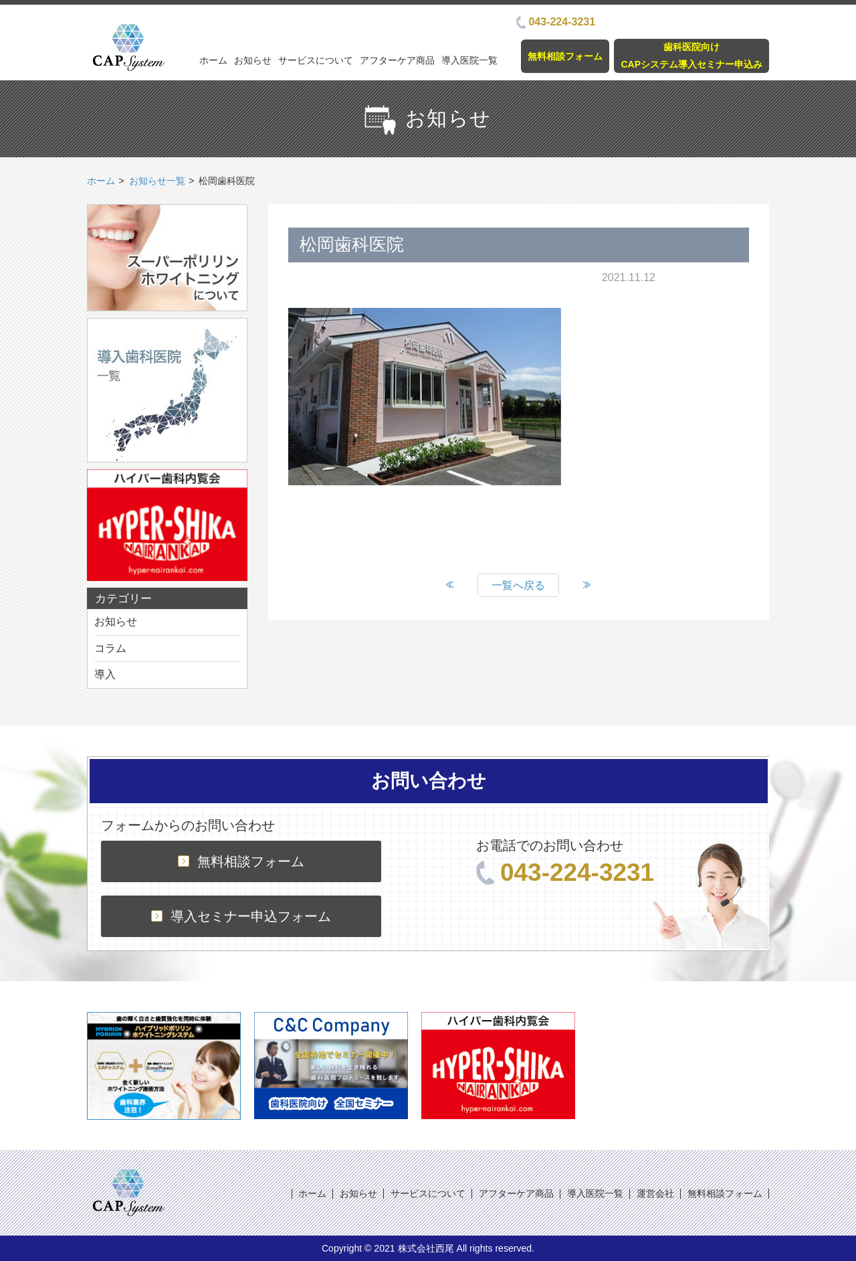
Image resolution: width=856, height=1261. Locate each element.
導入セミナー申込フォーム (241, 916)
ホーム (213, 60)
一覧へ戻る (518, 585)
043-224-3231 (555, 21)
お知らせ (253, 60)
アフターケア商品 (397, 60)
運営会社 (655, 1193)
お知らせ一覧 (157, 180)
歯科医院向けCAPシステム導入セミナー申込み (691, 55)
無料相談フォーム (565, 56)
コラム (110, 648)
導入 (105, 674)
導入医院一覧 (469, 60)
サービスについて (315, 60)
